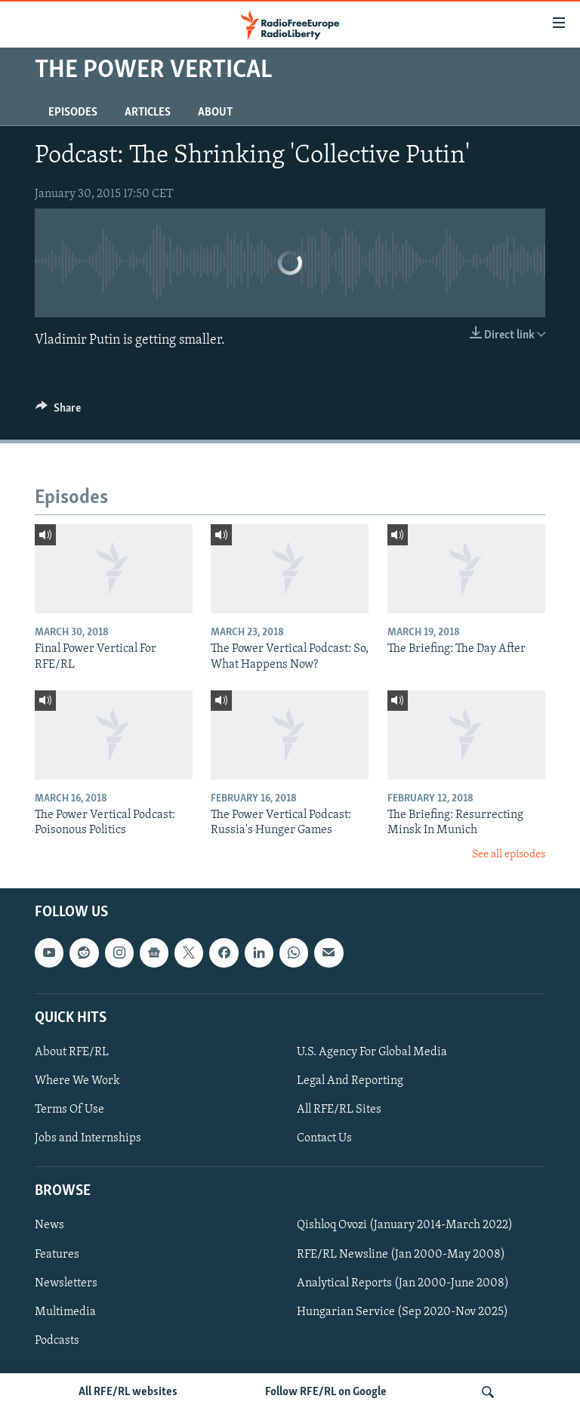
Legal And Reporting (350, 1081)
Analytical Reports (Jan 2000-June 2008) (403, 1283)
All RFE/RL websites (128, 1392)
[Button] (58, 411)
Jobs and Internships (88, 1138)
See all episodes (508, 854)
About (215, 113)
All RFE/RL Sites (339, 1110)
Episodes (72, 113)
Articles (148, 113)
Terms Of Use (69, 1110)
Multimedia (65, 1312)
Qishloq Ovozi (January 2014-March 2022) (405, 1226)
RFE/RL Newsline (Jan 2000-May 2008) (401, 1255)
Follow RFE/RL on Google (326, 1392)
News (49, 1226)
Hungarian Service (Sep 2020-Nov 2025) (402, 1312)
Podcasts (57, 1341)
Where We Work (77, 1081)
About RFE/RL (72, 1052)
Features (57, 1255)
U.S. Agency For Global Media (372, 1052)
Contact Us (324, 1138)
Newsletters (66, 1283)
